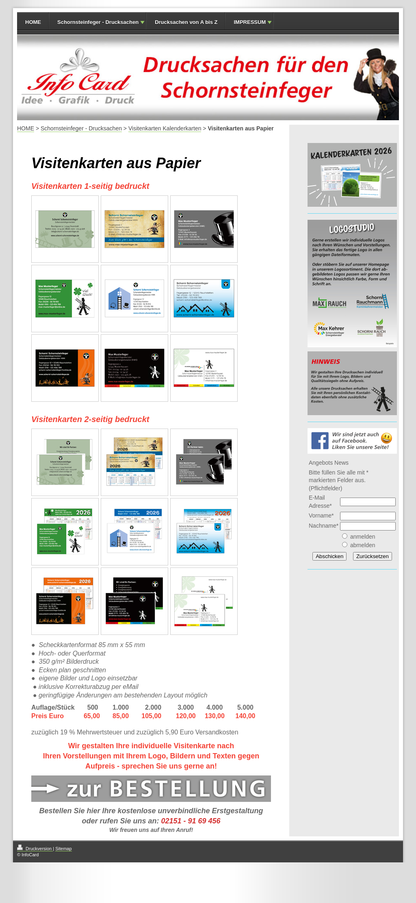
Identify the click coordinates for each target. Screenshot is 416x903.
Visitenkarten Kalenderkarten (165, 128)
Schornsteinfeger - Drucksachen (98, 22)
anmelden (362, 536)
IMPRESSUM (250, 22)
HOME (33, 22)
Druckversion (35, 848)
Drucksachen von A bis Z (186, 22)
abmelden (362, 545)
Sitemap (63, 848)
